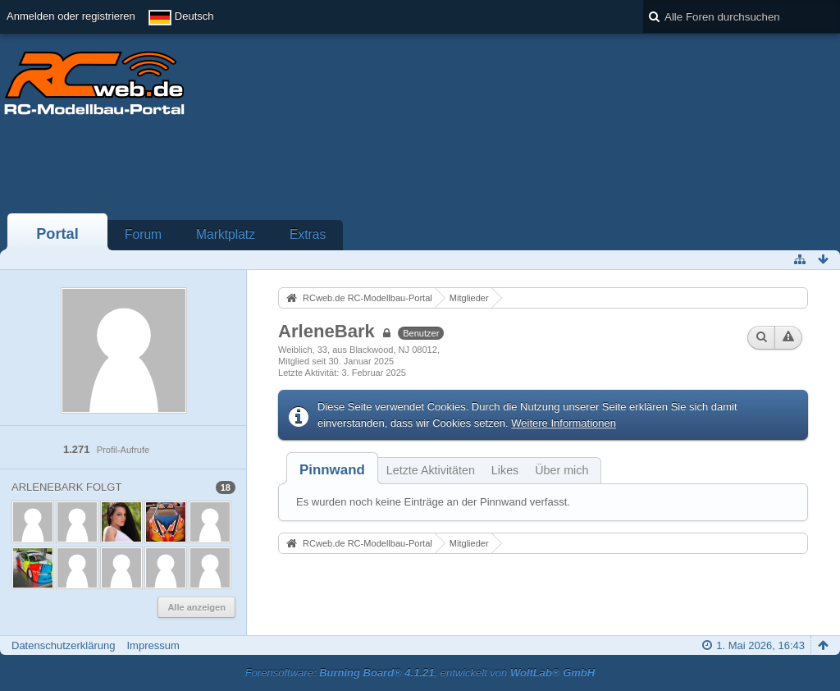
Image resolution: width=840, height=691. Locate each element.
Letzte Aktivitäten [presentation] (430, 470)
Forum (143, 234)
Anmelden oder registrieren (71, 16)
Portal (57, 234)
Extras (308, 234)
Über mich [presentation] (561, 470)
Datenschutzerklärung (63, 645)
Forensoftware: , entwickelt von (420, 672)
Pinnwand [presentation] (332, 470)
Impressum (152, 645)
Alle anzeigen (196, 607)
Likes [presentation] (504, 470)
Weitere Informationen (563, 423)
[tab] (332, 470)
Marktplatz (225, 234)
